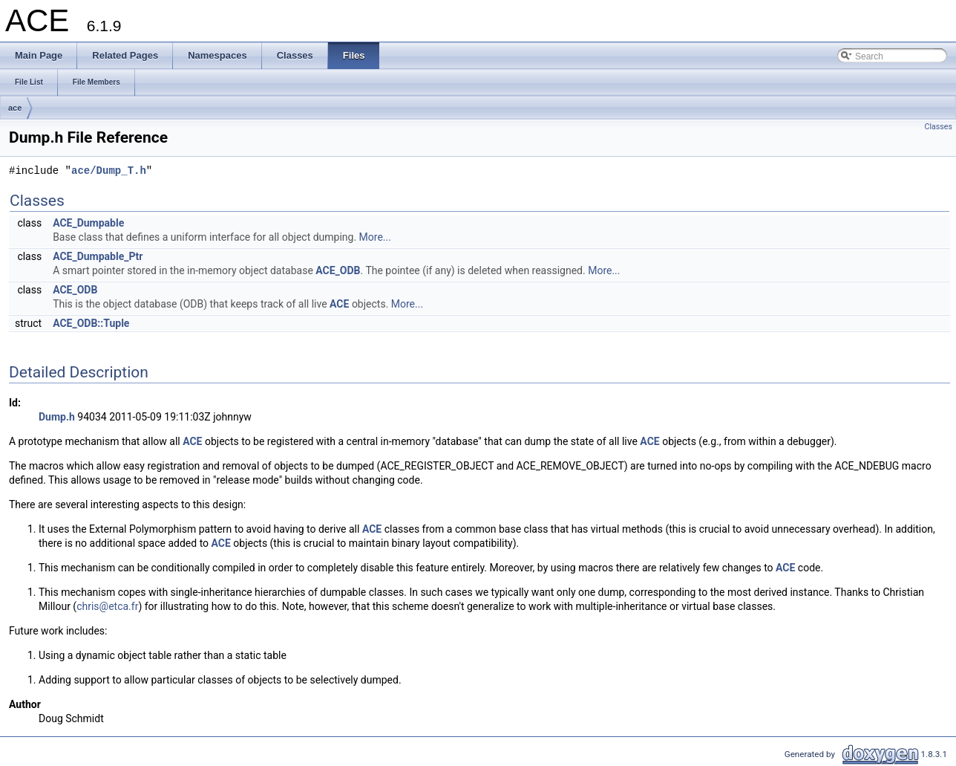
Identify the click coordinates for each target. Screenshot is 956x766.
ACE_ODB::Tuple (91, 323)
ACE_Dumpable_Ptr (98, 256)
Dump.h (57, 417)
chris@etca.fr (107, 606)
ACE (339, 304)
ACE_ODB (337, 270)
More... (375, 237)
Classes (938, 127)
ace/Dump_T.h (108, 171)
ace (15, 107)
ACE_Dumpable (88, 223)
